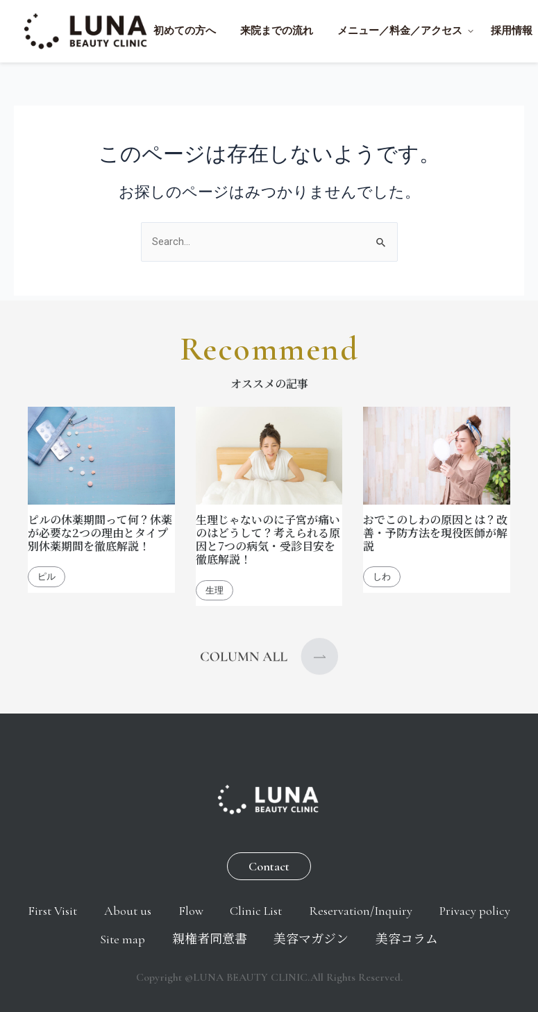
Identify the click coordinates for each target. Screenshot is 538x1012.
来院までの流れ (276, 30)
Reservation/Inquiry (422, 908)
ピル (46, 572)
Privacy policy (73, 938)
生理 (214, 585)
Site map (164, 938)
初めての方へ (184, 30)
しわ (382, 572)
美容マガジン (366, 938)
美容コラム (468, 938)
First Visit (88, 908)
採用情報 (511, 30)
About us (170, 908)
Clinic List (311, 908)
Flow (239, 908)
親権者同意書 (258, 938)
